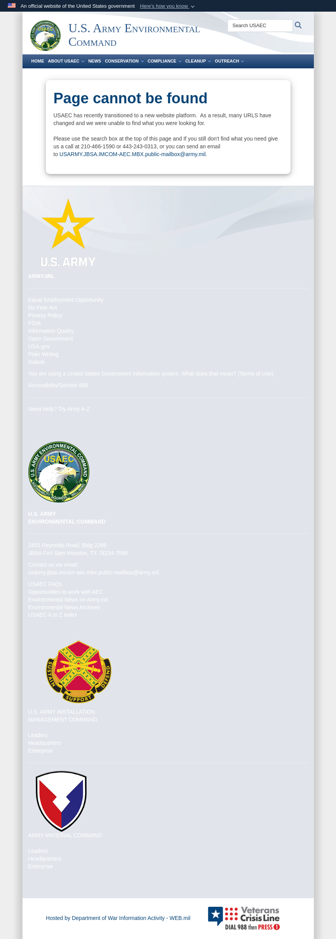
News (94, 61)
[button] (168, 6)
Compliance (164, 61)
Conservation (124, 61)
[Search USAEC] (260, 25)
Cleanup (198, 61)
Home (37, 61)
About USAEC (66, 61)
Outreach (229, 61)
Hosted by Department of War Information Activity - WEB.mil (118, 918)
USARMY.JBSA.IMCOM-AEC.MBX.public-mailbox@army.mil (132, 154)
